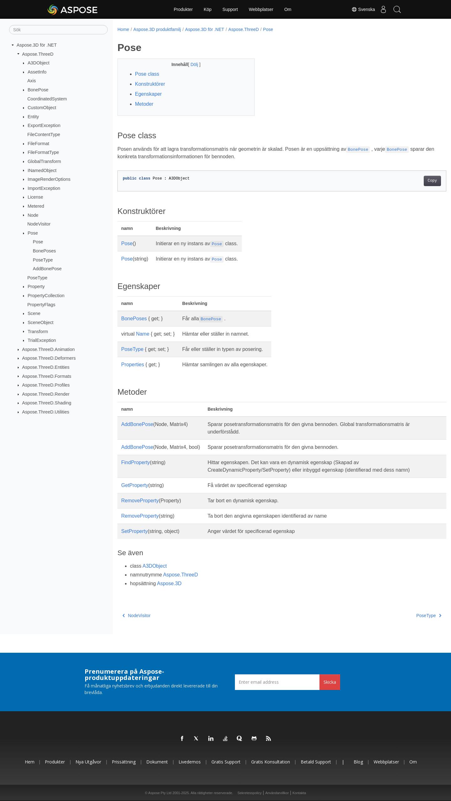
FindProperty (135, 462)
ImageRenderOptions (49, 179)
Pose (33, 233)
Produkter (183, 9)
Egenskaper (148, 94)
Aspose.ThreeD (38, 53)
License (35, 197)
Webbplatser (261, 9)
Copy (409, 181)
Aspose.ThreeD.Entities (46, 367)
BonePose (38, 89)
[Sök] (58, 29)
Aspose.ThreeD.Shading (46, 402)
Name (142, 334)
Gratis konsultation (270, 762)
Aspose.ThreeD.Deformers (49, 358)
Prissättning (124, 762)
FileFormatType (43, 152)
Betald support (316, 762)
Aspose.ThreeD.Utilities (45, 411)
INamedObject (42, 170)
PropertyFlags (41, 304)
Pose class (147, 74)
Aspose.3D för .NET (37, 45)
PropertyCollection (46, 295)
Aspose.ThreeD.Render (46, 394)
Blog (358, 762)
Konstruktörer (150, 84)
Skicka (330, 682)
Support (230, 9)
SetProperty (134, 531)
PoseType (43, 259)
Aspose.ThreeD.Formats (46, 375)
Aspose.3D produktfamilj (157, 29)
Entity (33, 116)
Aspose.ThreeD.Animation (48, 349)
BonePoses (44, 250)
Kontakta (299, 793)
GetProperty (134, 485)
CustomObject (42, 107)
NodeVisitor (38, 223)
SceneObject (40, 322)
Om (288, 9)
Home (123, 29)
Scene (34, 313)
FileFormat (38, 143)
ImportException (44, 188)
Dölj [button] (190, 64)
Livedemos (190, 762)
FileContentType (43, 134)
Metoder (144, 104)
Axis (31, 80)
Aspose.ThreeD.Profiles (46, 385)
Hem (29, 762)
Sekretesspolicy (249, 793)
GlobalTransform (44, 161)
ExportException (44, 125)
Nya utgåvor (88, 762)
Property (36, 286)
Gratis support (226, 762)
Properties (132, 364)
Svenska (359, 9)
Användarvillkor (277, 793)
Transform (38, 331)
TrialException (42, 340)
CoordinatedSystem (47, 98)
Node (33, 214)
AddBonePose (47, 268)
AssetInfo (37, 71)
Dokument (157, 762)
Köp (207, 9)
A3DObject (38, 62)
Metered (36, 206)
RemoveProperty (140, 500)
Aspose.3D (169, 583)
